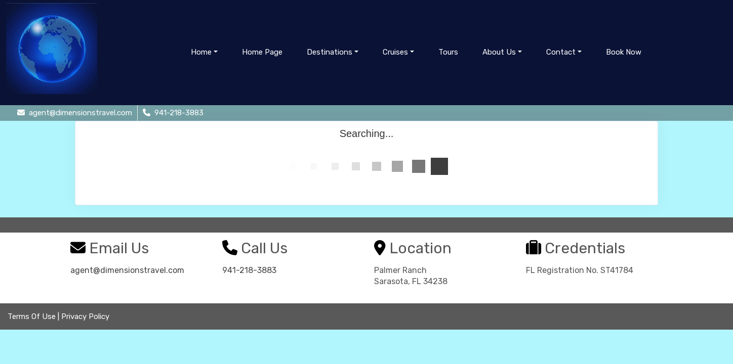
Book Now (623, 52)
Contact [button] (561, 52)
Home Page (262, 52)
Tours (448, 52)
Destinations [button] (329, 52)
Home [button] (201, 52)
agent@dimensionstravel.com (127, 270)
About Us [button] (499, 52)
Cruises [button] (395, 52)
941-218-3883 (249, 270)
